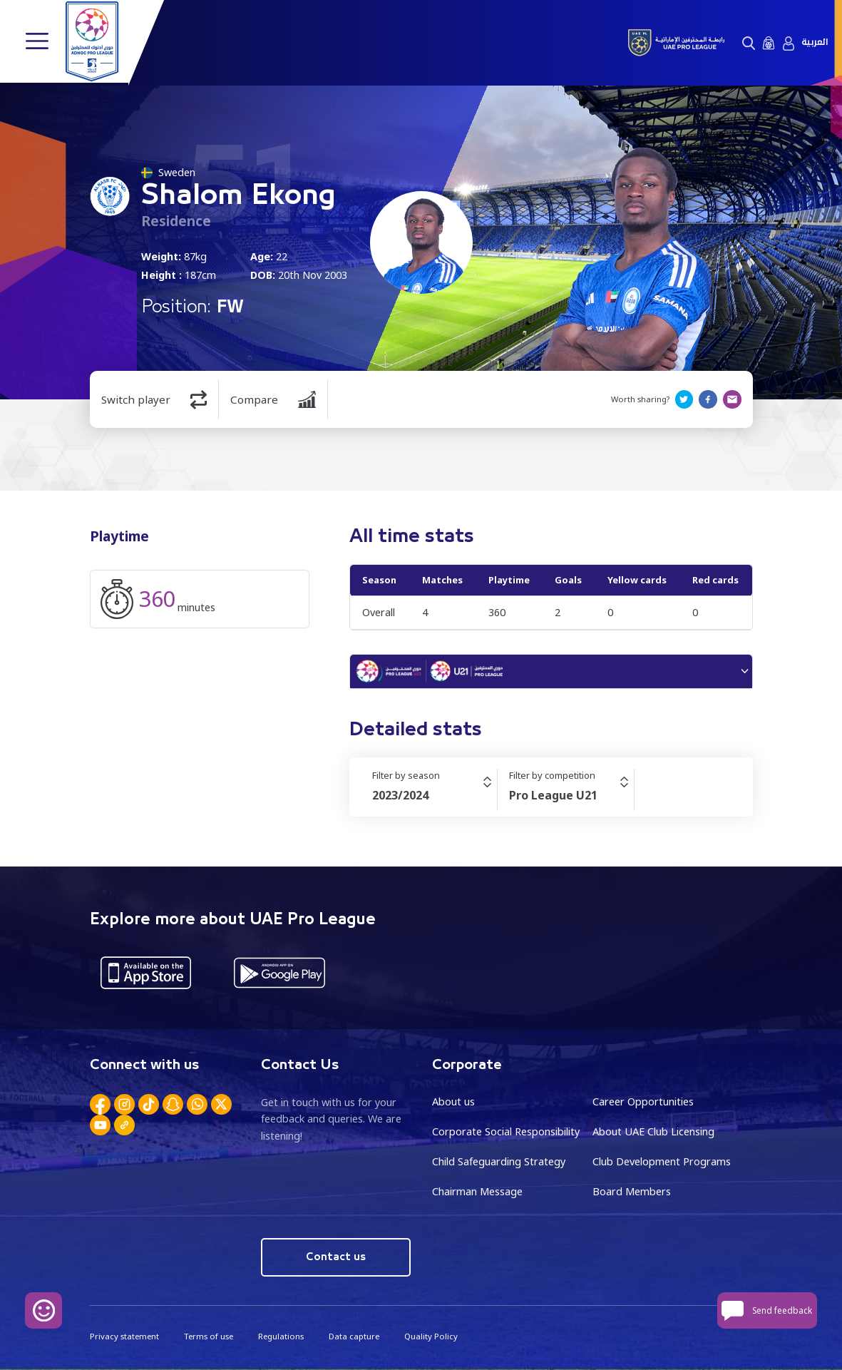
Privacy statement (124, 1336)
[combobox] (434, 796)
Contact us (335, 1257)
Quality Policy (430, 1336)
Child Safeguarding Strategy (498, 1162)
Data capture (353, 1336)
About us (453, 1102)
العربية (814, 42)
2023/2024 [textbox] (400, 796)
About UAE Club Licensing (653, 1132)
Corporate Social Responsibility (506, 1132)
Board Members (631, 1191)
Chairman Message (477, 1191)
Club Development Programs (661, 1162)
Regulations (280, 1336)
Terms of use (207, 1336)
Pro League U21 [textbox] (553, 796)
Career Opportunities (643, 1102)
